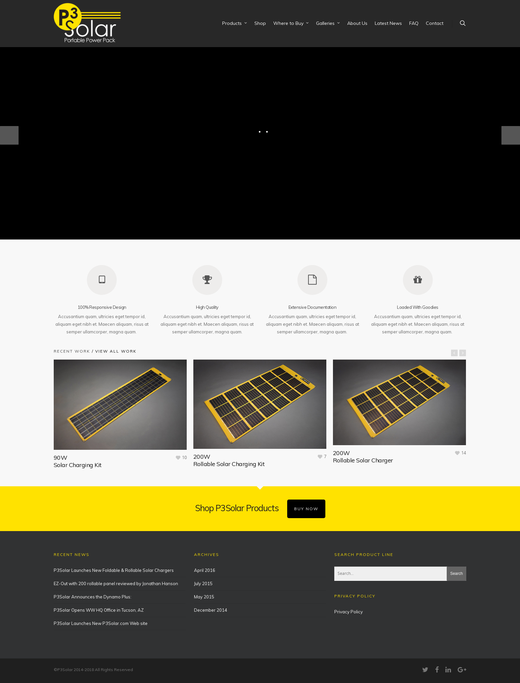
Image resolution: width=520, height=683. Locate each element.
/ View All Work (113, 347)
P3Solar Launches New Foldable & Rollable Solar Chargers (114, 565)
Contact (434, 23)
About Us (357, 23)
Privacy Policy (348, 607)
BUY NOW (306, 504)
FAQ (414, 23)
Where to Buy (291, 23)
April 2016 (204, 565)
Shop (260, 23)
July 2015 (203, 578)
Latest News (388, 23)
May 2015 (204, 592)
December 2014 (210, 605)
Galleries (328, 23)
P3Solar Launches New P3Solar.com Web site (101, 618)
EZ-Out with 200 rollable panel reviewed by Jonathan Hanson (116, 578)
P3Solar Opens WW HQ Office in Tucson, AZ (99, 605)
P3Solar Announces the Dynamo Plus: (92, 592)
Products (235, 23)
